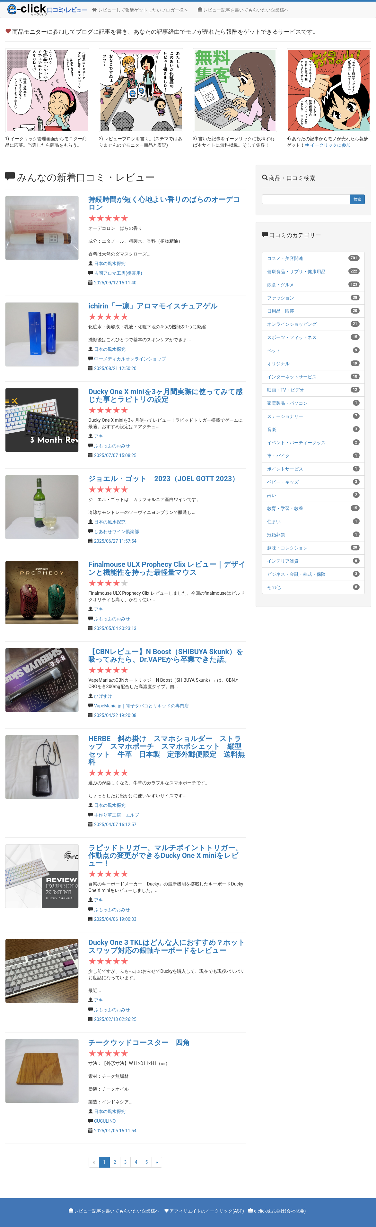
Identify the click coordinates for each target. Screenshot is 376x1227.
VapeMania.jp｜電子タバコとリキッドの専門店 (141, 705)
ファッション (280, 297)
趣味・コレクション (287, 547)
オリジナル (278, 363)
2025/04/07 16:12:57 (115, 824)
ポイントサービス (285, 468)
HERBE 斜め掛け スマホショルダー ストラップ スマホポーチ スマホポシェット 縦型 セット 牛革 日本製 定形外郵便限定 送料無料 (168, 750)
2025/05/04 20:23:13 (115, 628)
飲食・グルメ (280, 284)
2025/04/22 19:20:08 (115, 715)
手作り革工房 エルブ (116, 814)
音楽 (271, 429)
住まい (274, 521)
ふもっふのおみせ (112, 445)
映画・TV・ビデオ (285, 390)
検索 (357, 199)
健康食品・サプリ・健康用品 (296, 271)
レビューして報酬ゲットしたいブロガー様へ (140, 10)
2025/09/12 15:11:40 (115, 282)
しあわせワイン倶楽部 (116, 531)
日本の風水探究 (110, 263)
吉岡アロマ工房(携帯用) (118, 273)
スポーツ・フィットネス (292, 337)
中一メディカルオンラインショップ (130, 358)
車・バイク (278, 455)
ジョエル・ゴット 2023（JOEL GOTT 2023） (163, 479)
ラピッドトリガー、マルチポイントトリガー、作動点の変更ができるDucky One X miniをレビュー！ (165, 855)
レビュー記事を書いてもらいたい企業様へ (243, 10)
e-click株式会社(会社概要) (280, 1211)
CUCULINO (105, 1121)
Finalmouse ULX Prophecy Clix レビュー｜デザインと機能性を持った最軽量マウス (167, 568)
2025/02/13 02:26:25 (115, 1019)
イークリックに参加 (328, 145)
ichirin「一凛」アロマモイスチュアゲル (153, 306)
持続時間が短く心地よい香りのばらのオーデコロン (164, 203)
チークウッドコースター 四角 (139, 1043)
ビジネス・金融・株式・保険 (296, 574)
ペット (274, 350)
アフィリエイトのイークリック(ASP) (207, 1211)
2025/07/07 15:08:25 (115, 455)
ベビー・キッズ (283, 482)
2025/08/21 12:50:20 (115, 368)
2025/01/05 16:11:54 (115, 1130)
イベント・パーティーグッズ (296, 442)
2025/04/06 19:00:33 (115, 919)
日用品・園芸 (280, 311)
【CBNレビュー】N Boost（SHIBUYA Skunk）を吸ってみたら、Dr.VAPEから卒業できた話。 (165, 655)
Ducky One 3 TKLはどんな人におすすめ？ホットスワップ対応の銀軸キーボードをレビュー (166, 946)
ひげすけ (103, 696)
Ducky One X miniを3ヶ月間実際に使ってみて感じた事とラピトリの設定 (165, 395)
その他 (274, 587)
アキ (98, 436)
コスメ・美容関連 (285, 258)
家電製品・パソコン (287, 403)
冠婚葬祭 (276, 534)
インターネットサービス (292, 376)
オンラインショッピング (292, 324)
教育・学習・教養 (285, 508)
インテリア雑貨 (283, 561)
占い (271, 495)
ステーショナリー (285, 416)
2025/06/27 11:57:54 (115, 541)
